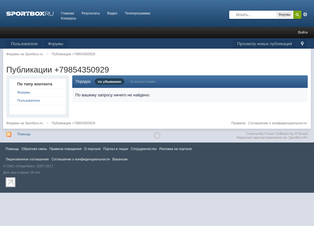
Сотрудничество (144, 149)
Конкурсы (68, 18)
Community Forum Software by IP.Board (277, 134)
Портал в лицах (115, 149)
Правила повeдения (65, 149)
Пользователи (24, 43)
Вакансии (119, 159)
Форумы (55, 43)
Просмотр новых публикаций (264, 43)
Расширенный (305, 14)
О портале (92, 149)
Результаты (91, 13)
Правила (238, 123)
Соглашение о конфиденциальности (277, 123)
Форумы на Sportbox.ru (24, 123)
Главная (67, 13)
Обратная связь (34, 149)
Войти (303, 32)
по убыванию (109, 81)
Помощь (24, 134)
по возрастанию (142, 81)
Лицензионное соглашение (27, 159)
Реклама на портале (175, 149)
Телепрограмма (137, 13)
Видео (112, 13)
